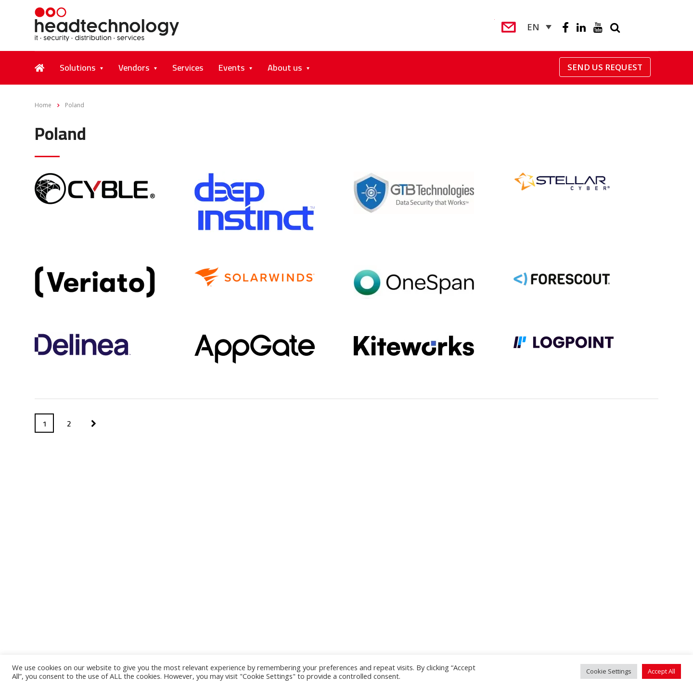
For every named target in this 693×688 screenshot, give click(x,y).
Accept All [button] (661, 671)
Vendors (133, 67)
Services (187, 67)
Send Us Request (604, 67)
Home (43, 105)
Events (231, 67)
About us (285, 67)
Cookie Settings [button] (608, 671)
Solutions (77, 67)
